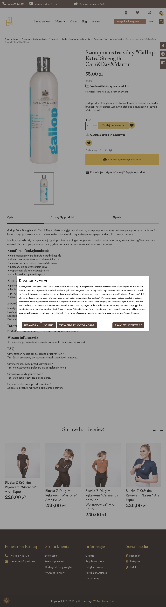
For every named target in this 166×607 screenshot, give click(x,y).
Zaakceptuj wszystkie (128, 325)
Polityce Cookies (131, 312)
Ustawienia (31, 325)
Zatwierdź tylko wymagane (76, 325)
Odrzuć (48, 325)
